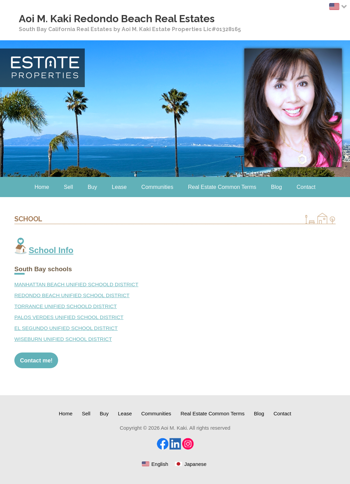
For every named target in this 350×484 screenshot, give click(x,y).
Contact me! (36, 360)
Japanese (195, 464)
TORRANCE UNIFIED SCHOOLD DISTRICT (65, 306)
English (159, 464)
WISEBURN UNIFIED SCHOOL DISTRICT (63, 339)
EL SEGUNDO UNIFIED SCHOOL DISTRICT (66, 328)
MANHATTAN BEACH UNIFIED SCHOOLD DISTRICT (76, 284)
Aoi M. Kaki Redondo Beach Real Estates (117, 19)
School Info (51, 250)
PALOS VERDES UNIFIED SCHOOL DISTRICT (68, 317)
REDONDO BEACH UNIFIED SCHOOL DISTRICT (72, 295)
